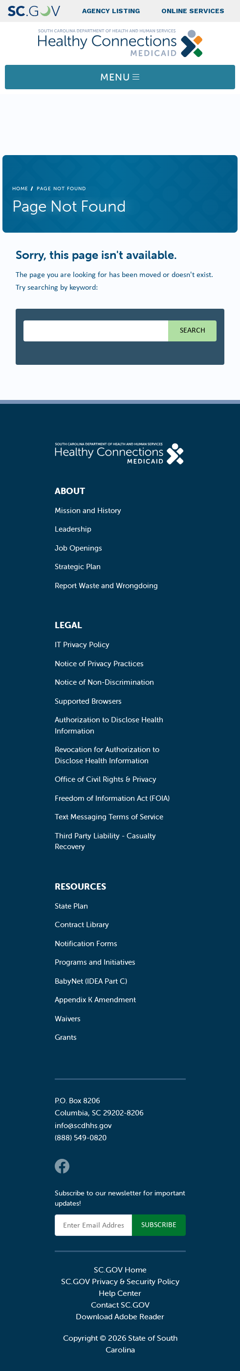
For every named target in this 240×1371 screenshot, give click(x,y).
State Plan (71, 906)
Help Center (120, 1293)
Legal (68, 625)
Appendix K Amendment (95, 999)
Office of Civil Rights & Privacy (105, 779)
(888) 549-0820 (81, 1137)
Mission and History (88, 510)
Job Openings (78, 548)
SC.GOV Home (120, 1269)
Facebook (62, 1166)
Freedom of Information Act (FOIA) (112, 798)
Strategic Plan (78, 566)
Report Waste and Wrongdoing (106, 585)
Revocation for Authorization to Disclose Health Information (107, 755)
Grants (66, 1037)
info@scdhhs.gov (83, 1125)
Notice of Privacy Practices (99, 663)
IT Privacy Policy (82, 644)
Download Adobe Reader (120, 1316)
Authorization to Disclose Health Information (109, 725)
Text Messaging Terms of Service (109, 816)
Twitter (81, 1166)
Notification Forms (86, 943)
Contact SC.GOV (120, 1305)
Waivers (68, 1018)
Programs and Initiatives (95, 962)
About (70, 491)
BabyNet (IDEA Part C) (91, 981)
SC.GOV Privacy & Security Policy (120, 1281)
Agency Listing (111, 11)
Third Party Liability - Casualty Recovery (105, 841)
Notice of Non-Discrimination (104, 682)
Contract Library (82, 924)
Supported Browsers (88, 701)
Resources (80, 886)
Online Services (192, 11)
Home (20, 188)
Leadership (73, 529)
